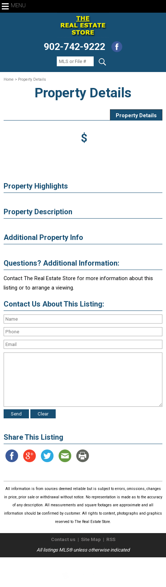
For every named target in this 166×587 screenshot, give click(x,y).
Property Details (136, 115)
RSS (110, 539)
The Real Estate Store (80, 563)
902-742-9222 (74, 46)
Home (9, 79)
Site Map (91, 539)
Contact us (63, 539)
